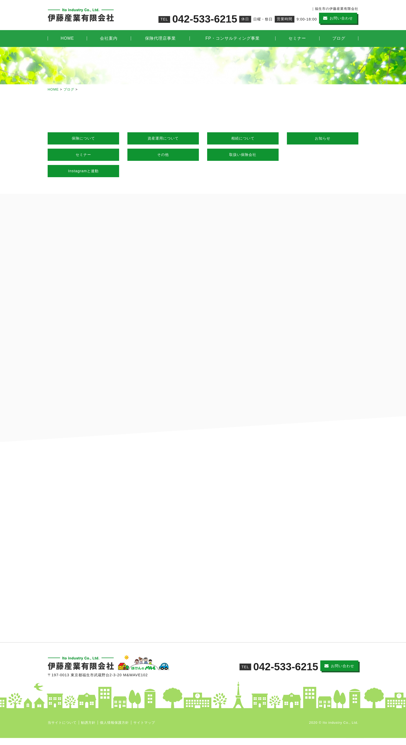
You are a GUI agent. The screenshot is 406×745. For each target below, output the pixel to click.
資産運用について (163, 138)
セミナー (297, 38)
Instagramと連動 (83, 171)
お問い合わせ (341, 18)
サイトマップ (144, 730)
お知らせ (322, 138)
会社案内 (109, 38)
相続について (243, 138)
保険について (83, 138)
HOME (67, 38)
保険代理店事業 (160, 38)
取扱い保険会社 (242, 155)
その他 (163, 155)
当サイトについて (62, 730)
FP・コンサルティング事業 (233, 38)
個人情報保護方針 (114, 730)
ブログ (338, 38)
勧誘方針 (88, 730)
